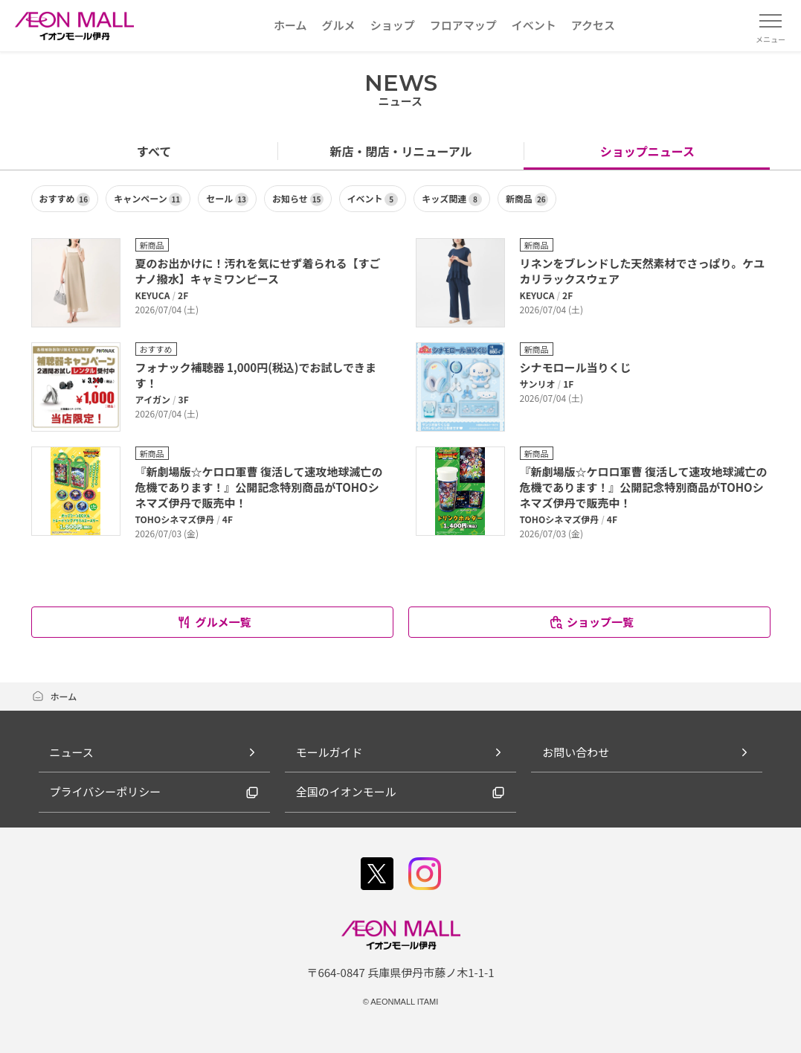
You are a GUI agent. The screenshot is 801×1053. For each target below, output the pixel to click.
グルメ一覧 (213, 622)
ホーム (54, 696)
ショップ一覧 (591, 622)
